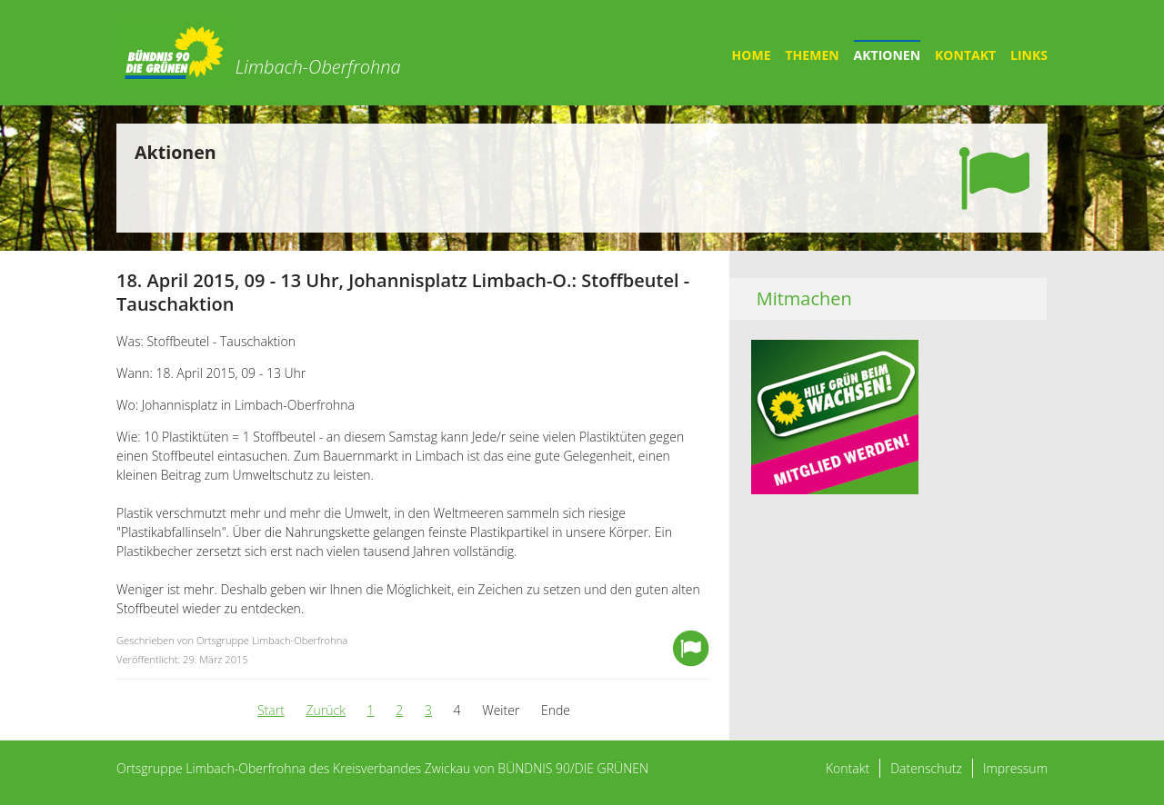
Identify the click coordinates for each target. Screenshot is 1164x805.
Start (271, 710)
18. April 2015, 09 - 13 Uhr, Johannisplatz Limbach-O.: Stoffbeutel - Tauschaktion (402, 292)
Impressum (1015, 768)
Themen (812, 55)
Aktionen (887, 55)
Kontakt (965, 55)
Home (751, 55)
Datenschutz (926, 768)
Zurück (326, 710)
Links (1029, 55)
